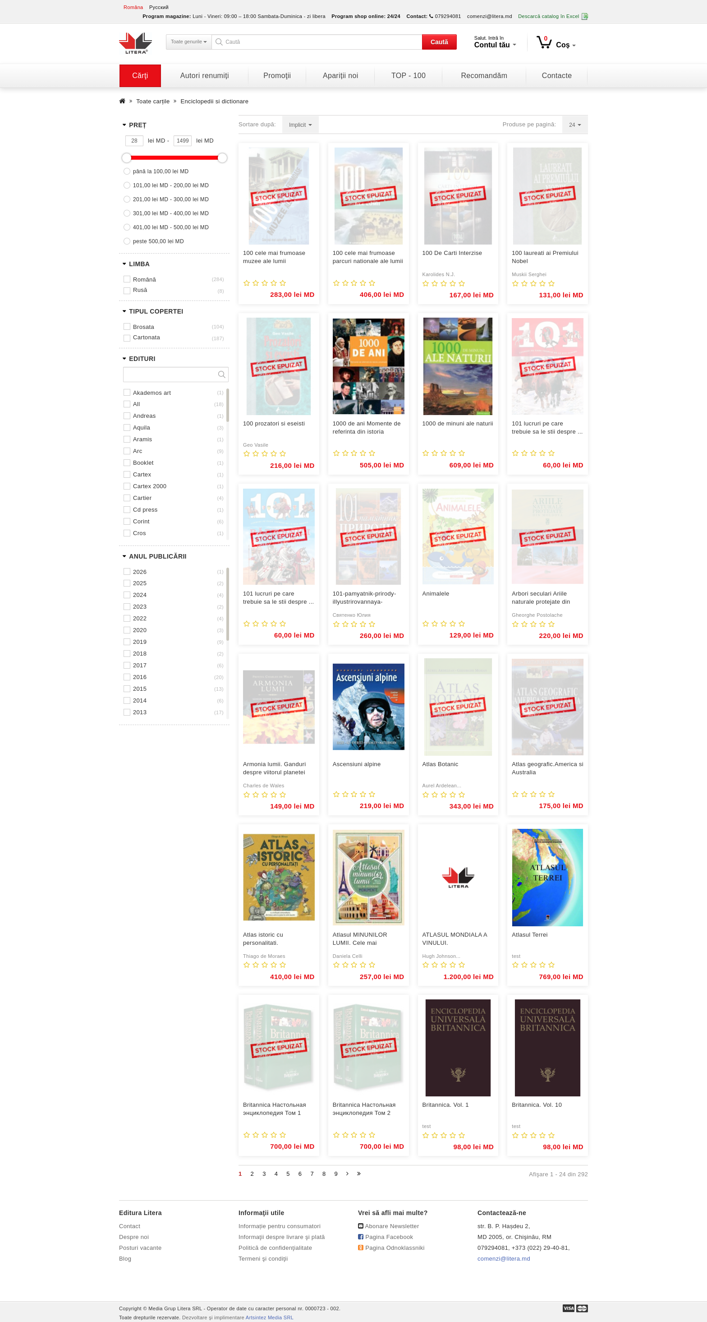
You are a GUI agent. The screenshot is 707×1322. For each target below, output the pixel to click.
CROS (139, 533)
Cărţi (140, 75)
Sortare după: (257, 124)
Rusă (140, 290)
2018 (140, 653)
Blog (125, 1258)
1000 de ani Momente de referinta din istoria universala (367, 428)
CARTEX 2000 (149, 486)
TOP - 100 (408, 75)
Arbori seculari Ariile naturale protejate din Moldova (541, 598)
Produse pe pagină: (529, 124)
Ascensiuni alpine (357, 764)
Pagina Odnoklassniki (395, 1247)
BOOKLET (143, 462)
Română (144, 279)
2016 (140, 677)
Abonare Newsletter (392, 1226)
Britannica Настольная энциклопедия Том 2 (364, 1108)
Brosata (143, 327)
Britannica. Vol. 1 (445, 1104)
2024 (140, 595)
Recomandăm (484, 75)
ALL (136, 404)
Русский (159, 7)
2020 (140, 630)
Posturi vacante (140, 1247)
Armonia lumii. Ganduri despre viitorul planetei (274, 768)
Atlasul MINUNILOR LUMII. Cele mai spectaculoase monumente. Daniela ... (365, 939)
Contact (129, 1226)
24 (575, 125)
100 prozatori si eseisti (274, 423)
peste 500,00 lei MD (158, 241)
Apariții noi (340, 75)
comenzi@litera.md (489, 16)
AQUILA (141, 427)
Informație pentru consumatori (280, 1226)
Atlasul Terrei (529, 934)
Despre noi (134, 1237)
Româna (133, 7)
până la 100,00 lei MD (161, 171)
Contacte (557, 75)
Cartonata (146, 337)
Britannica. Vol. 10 (537, 1104)
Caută (439, 42)
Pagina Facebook (389, 1237)
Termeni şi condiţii (263, 1258)
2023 (140, 606)
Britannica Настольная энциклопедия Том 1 (274, 1108)
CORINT (141, 521)
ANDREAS (144, 415)
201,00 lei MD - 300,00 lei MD (171, 199)
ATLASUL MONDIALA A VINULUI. (454, 938)
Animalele (436, 593)
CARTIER (142, 498)
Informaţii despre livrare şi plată (282, 1237)
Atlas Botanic (440, 764)
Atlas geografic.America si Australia (547, 768)
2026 (140, 572)
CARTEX (142, 474)
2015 (140, 688)
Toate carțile (153, 101)
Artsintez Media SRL (270, 1317)
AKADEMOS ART (152, 392)
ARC (137, 451)
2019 (140, 641)
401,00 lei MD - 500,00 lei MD (171, 227)
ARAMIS (142, 439)
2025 (140, 583)
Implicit (300, 125)
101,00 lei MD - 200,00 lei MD (171, 185)
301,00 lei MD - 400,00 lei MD (171, 213)
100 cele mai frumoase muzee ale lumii (274, 257)
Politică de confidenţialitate (275, 1247)
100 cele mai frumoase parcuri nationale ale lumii (368, 257)
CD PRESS (145, 509)
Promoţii (277, 75)
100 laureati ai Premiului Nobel (545, 257)
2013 (140, 712)
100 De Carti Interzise (452, 253)
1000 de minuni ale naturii (457, 423)
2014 (140, 700)
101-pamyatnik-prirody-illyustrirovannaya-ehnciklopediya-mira (364, 598)
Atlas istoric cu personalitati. (263, 938)
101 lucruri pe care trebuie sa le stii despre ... (547, 427)
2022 (140, 618)
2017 (140, 665)
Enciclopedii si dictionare (215, 101)
